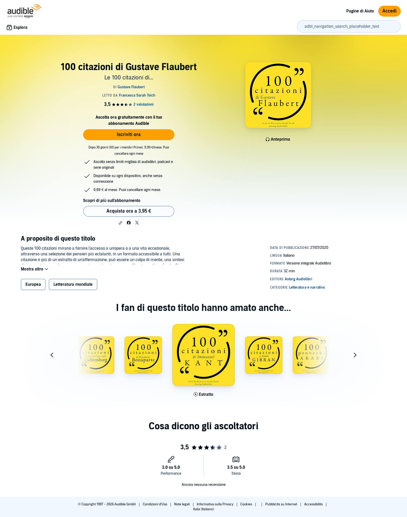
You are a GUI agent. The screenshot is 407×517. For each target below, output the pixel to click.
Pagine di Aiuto (360, 11)
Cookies (246, 504)
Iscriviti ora (129, 134)
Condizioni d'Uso (155, 504)
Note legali (182, 504)
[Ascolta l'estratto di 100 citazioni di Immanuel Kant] (203, 397)
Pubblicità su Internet (281, 504)
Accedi (389, 11)
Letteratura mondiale (73, 287)
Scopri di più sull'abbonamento (111, 200)
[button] (120, 223)
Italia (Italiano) (203, 509)
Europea (33, 287)
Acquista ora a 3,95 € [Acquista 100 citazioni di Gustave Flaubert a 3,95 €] (128, 211)
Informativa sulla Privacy (215, 504)
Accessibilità (313, 504)
